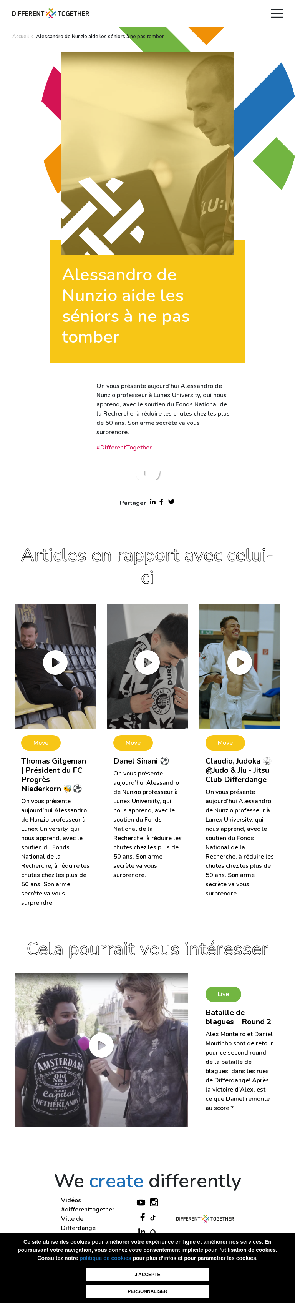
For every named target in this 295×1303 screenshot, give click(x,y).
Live (223, 994)
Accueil (20, 36)
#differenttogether (87, 1209)
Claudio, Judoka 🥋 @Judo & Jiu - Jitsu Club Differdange (239, 770)
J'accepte (148, 1274)
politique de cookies (105, 1258)
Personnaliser (147, 1291)
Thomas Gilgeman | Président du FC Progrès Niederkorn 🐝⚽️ (53, 775)
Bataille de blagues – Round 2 (238, 1017)
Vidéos (71, 1200)
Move (40, 743)
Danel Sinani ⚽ (141, 761)
